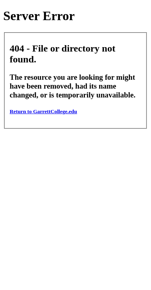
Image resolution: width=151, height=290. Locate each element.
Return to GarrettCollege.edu (43, 111)
